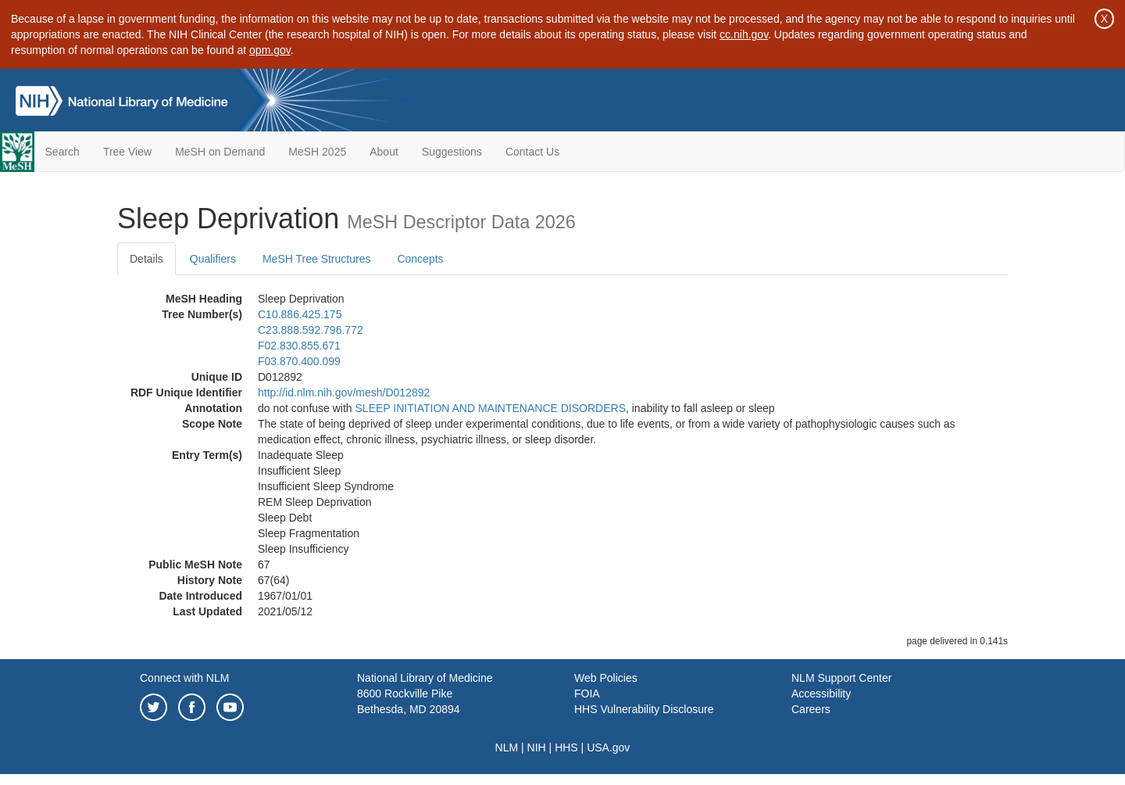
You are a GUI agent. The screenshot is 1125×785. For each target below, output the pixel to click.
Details (146, 259)
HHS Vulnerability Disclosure (643, 709)
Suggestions (452, 151)
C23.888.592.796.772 (310, 330)
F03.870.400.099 (299, 361)
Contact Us (532, 151)
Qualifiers (213, 259)
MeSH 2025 (317, 151)
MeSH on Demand (220, 151)
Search (62, 151)
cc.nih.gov (744, 34)
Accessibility (821, 693)
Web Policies (606, 678)
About (384, 151)
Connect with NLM (184, 678)
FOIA (587, 693)
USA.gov (608, 747)
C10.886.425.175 (299, 314)
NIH (536, 747)
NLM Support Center (841, 678)
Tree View (127, 151)
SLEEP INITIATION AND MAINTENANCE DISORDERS (490, 408)
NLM (507, 747)
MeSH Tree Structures (316, 259)
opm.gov (270, 50)
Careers (810, 709)
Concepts (420, 259)
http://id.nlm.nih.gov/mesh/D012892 (344, 392)
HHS (566, 747)
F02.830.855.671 (299, 345)
